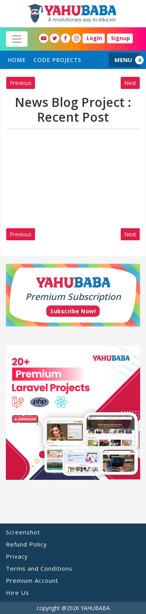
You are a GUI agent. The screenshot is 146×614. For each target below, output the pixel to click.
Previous (21, 83)
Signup (120, 38)
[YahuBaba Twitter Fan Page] (54, 38)
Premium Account (32, 580)
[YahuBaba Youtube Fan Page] (43, 38)
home (17, 60)
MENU (123, 60)
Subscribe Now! (73, 311)
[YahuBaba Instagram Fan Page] (76, 38)
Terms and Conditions (39, 568)
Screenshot (23, 532)
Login (94, 38)
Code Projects (57, 60)
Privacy (17, 556)
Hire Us (17, 592)
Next (130, 83)
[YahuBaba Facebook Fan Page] (65, 38)
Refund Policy (26, 544)
